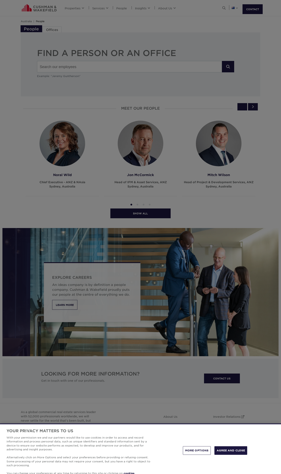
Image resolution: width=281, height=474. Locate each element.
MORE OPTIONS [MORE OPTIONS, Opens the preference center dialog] (197, 456)
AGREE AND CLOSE (231, 456)
